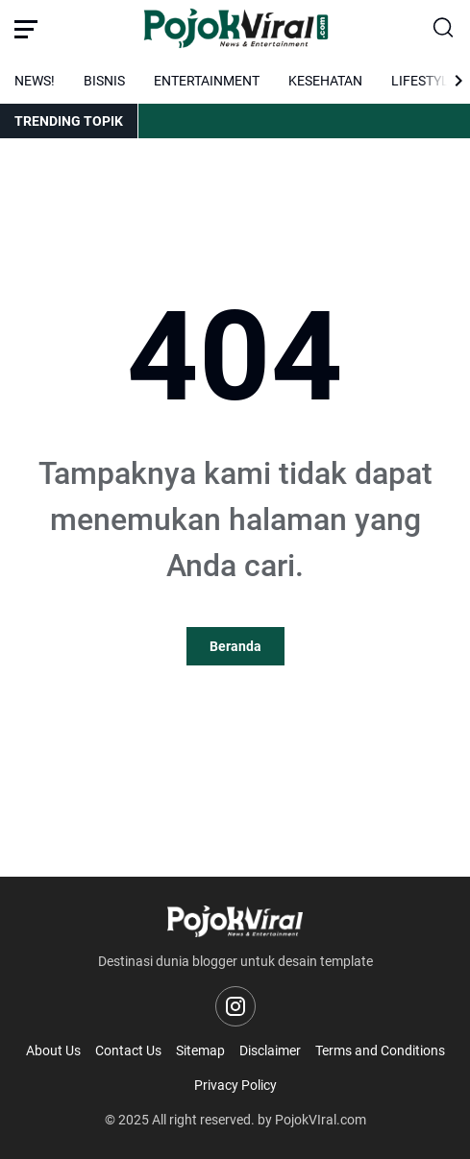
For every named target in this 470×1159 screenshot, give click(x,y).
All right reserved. (203, 1119)
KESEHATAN (325, 80)
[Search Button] (444, 29)
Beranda (235, 646)
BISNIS (104, 80)
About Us (53, 1050)
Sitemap (200, 1050)
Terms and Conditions (380, 1050)
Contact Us (128, 1050)
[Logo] (235, 921)
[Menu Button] (26, 29)
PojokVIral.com (320, 1119)
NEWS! (34, 80)
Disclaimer (270, 1050)
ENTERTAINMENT (207, 80)
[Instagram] (235, 1006)
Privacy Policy (235, 1085)
